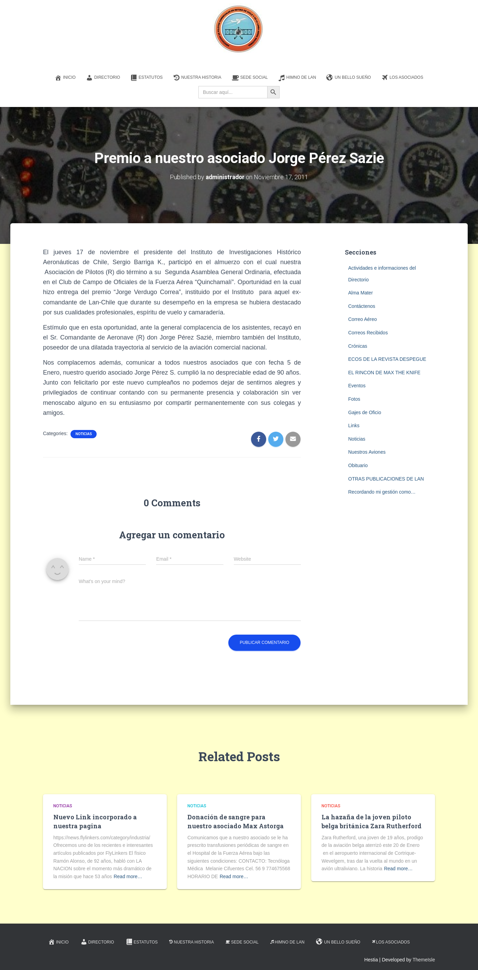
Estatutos (146, 77)
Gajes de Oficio (364, 412)
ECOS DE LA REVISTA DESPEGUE (387, 359)
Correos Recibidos (368, 332)
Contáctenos (362, 306)
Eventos (357, 385)
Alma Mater (360, 292)
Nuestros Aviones (367, 452)
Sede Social (250, 77)
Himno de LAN (297, 77)
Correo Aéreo (362, 319)
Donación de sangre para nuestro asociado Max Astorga (235, 821)
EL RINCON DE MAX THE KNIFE (384, 372)
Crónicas (357, 346)
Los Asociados (402, 77)
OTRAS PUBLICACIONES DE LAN (386, 479)
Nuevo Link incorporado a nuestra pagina (95, 821)
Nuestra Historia (197, 77)
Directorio (103, 77)
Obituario (358, 465)
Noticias (83, 434)
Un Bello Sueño (348, 77)
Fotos (354, 399)
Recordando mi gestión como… (382, 492)
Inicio (65, 77)
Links (354, 425)
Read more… (127, 876)
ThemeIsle (424, 959)
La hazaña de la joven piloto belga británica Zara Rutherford (372, 821)
